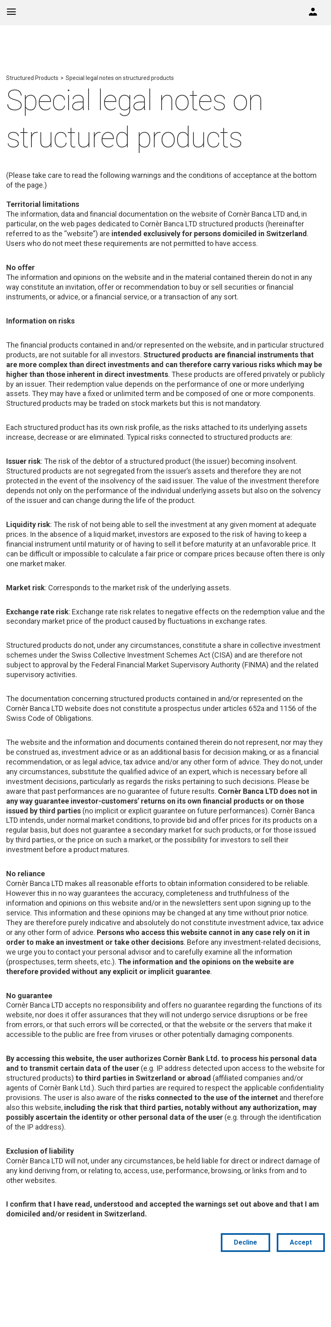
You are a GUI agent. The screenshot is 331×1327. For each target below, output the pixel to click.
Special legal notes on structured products (120, 78)
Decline (245, 1242)
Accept (301, 1242)
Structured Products (32, 78)
